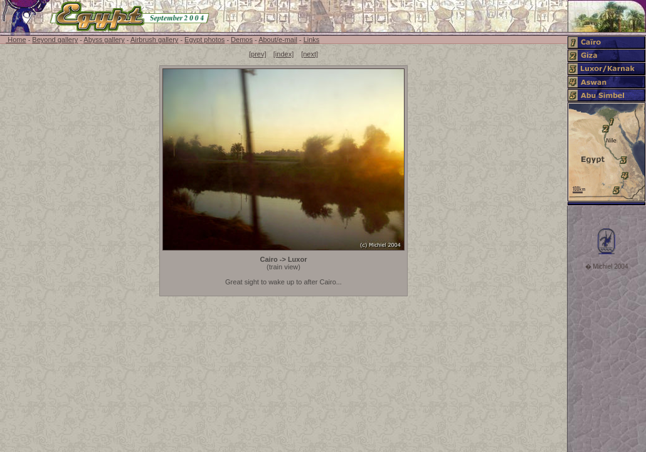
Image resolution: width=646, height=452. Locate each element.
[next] (309, 54)
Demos (242, 39)
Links (312, 39)
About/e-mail (277, 39)
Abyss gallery (103, 39)
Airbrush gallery (154, 39)
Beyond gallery (55, 39)
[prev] (258, 54)
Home (16, 39)
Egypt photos (204, 39)
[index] (283, 54)
